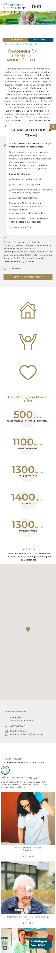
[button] (28, 629)
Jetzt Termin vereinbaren (28, 277)
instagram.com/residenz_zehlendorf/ (27, 213)
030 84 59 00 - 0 (15, 268)
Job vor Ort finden (41, 40)
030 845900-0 (17, 726)
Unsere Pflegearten (15, 40)
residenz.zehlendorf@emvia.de (26, 734)
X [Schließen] (53, 126)
